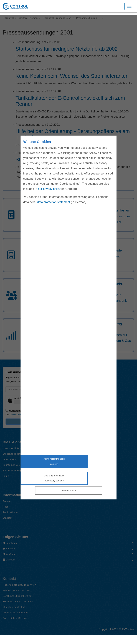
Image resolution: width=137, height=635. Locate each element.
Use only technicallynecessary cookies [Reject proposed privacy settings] (54, 478)
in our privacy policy (48, 188)
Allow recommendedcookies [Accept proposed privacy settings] (54, 461)
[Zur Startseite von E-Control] (15, 6)
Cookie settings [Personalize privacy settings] (69, 490)
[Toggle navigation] (129, 6)
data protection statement (53, 201)
